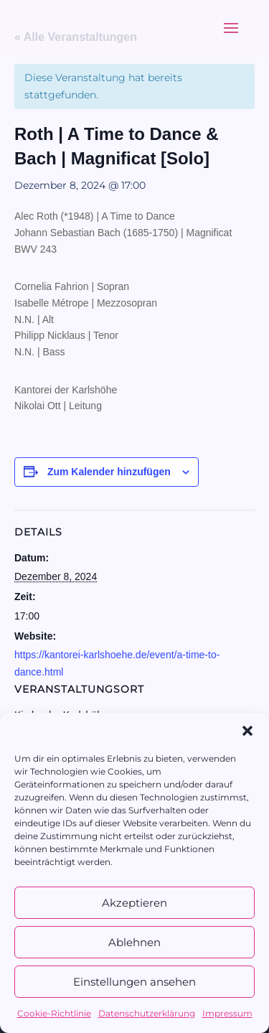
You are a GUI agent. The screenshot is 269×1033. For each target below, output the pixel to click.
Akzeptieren (134, 903)
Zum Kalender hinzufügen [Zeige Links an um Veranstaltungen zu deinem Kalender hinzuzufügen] (109, 471)
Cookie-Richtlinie (54, 1013)
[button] (247, 731)
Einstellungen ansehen (134, 981)
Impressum (227, 1013)
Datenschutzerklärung (146, 1013)
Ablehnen (134, 942)
